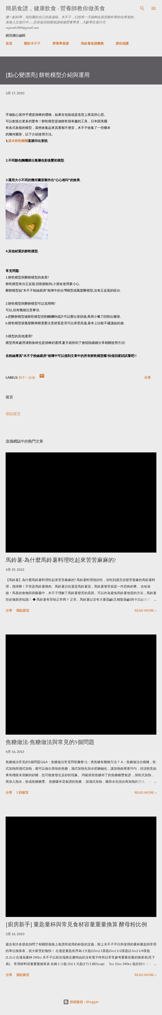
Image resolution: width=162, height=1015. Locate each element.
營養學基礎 (60, 43)
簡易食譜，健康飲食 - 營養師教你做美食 (55, 8)
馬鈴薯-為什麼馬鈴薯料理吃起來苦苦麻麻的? (61, 560)
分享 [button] (147, 377)
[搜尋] (142, 8)
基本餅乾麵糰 (18, 141)
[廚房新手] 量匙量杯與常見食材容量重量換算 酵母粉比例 (76, 924)
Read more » (145, 610)
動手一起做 (27, 377)
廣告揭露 (122, 43)
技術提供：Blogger (81, 1002)
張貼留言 (13, 413)
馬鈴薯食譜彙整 (92, 43)
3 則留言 (22, 792)
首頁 (9, 43)
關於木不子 (32, 43)
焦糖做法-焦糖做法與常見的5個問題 (50, 742)
